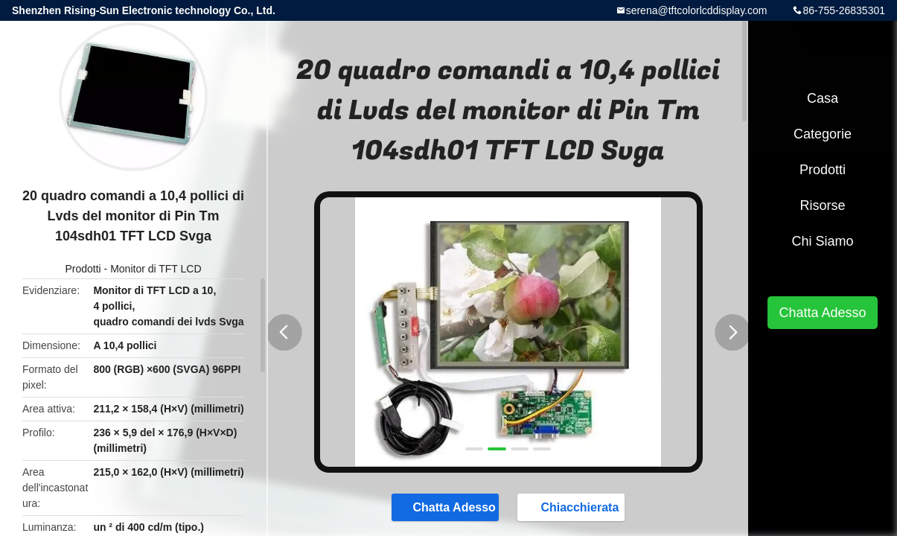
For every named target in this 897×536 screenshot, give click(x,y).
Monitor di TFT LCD (155, 269)
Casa (822, 98)
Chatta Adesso (446, 506)
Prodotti (82, 269)
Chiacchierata (572, 506)
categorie (823, 134)
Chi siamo (822, 241)
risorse (822, 205)
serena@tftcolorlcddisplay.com (696, 10)
